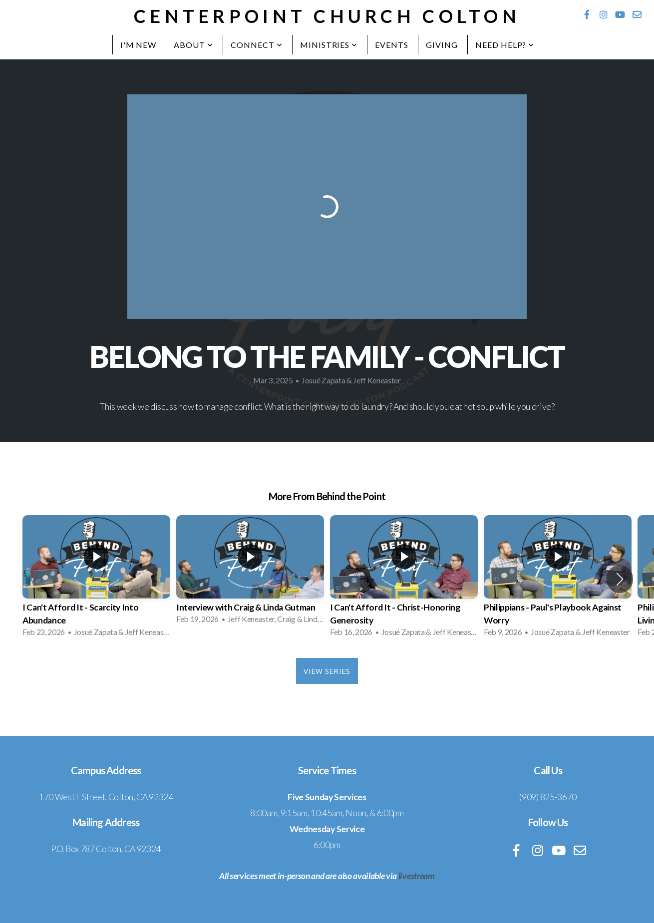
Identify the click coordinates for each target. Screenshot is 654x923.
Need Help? (505, 44)
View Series (327, 671)
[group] (96, 579)
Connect (257, 44)
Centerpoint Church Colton (327, 16)
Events (391, 44)
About (193, 44)
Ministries (329, 44)
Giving (442, 44)
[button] (620, 579)
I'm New (138, 44)
